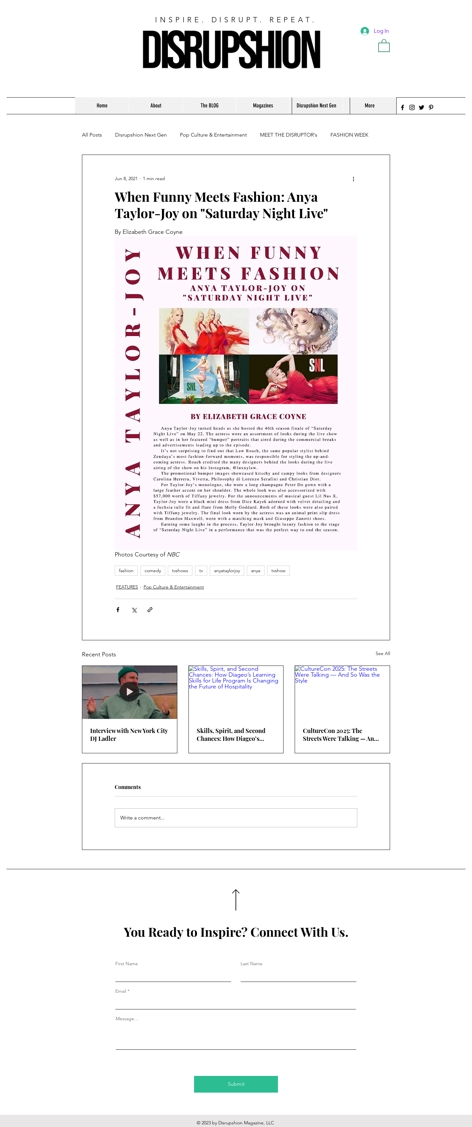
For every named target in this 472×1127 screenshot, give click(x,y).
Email (120, 991)
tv (201, 570)
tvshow (278, 570)
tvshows (180, 570)
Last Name (252, 963)
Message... (127, 1018)
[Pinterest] (431, 107)
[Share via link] (150, 610)
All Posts (92, 135)
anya (255, 570)
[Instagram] (412, 107)
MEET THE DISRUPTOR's (288, 135)
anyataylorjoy (227, 570)
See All (383, 653)
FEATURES (127, 587)
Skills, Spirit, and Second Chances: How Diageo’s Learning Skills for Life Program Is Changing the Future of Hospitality (231, 734)
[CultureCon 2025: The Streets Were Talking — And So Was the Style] (342, 692)
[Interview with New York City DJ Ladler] (129, 692)
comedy (153, 570)
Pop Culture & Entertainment (213, 135)
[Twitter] (421, 107)
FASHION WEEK (349, 135)
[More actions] (353, 178)
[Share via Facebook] (118, 610)
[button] (384, 45)
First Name (126, 963)
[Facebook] (402, 107)
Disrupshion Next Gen (141, 135)
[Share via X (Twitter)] (134, 610)
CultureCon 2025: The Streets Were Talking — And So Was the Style (340, 734)
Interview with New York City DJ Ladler (128, 734)
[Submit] (236, 1084)
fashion (126, 570)
